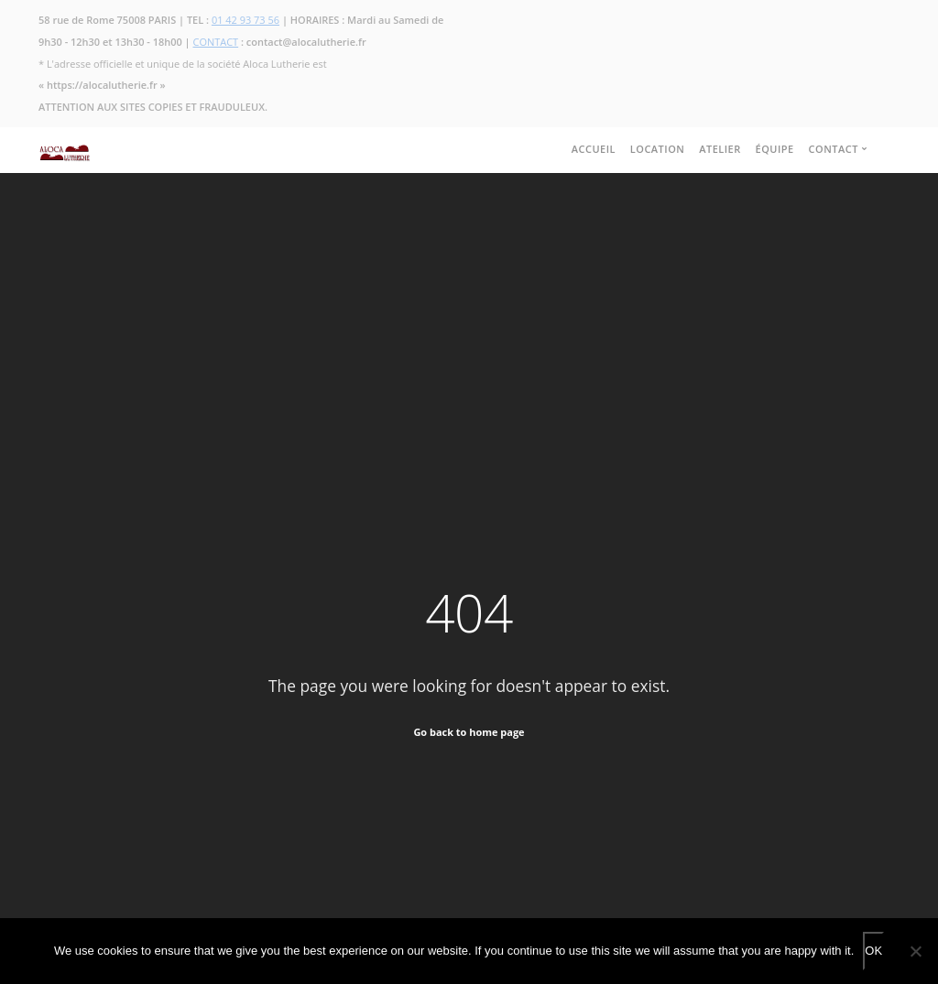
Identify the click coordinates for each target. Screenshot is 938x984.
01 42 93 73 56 (245, 20)
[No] (915, 951)
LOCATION (657, 149)
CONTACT (216, 42)
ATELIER (720, 149)
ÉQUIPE (775, 149)
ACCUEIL (594, 149)
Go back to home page (468, 732)
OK (873, 950)
